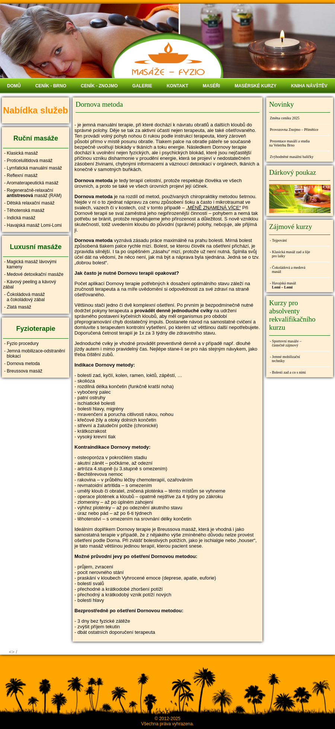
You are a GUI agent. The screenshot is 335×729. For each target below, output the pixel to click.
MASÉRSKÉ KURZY (255, 85)
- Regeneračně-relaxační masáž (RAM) (32, 193)
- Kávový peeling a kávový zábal (29, 284)
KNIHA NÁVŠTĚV (309, 85)
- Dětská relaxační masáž (29, 203)
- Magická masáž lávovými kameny (30, 264)
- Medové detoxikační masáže (33, 274)
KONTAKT (177, 85)
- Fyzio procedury (21, 343)
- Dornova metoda (22, 363)
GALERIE (142, 85)
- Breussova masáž (23, 371)
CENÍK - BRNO (50, 85)
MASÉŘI (211, 85)
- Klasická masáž (21, 153)
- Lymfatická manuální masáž (33, 168)
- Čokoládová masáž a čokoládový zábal (24, 297)
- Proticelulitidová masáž (28, 160)
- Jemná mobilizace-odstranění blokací (34, 353)
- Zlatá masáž (17, 307)
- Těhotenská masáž (24, 210)
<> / (13, 652)
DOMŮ (14, 85)
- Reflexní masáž (21, 175)
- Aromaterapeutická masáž (31, 183)
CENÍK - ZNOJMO (99, 85)
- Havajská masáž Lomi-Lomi (33, 225)
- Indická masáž (19, 217)
